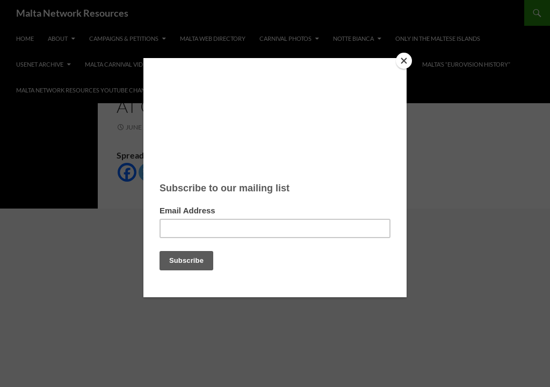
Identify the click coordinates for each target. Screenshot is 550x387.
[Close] (404, 61)
